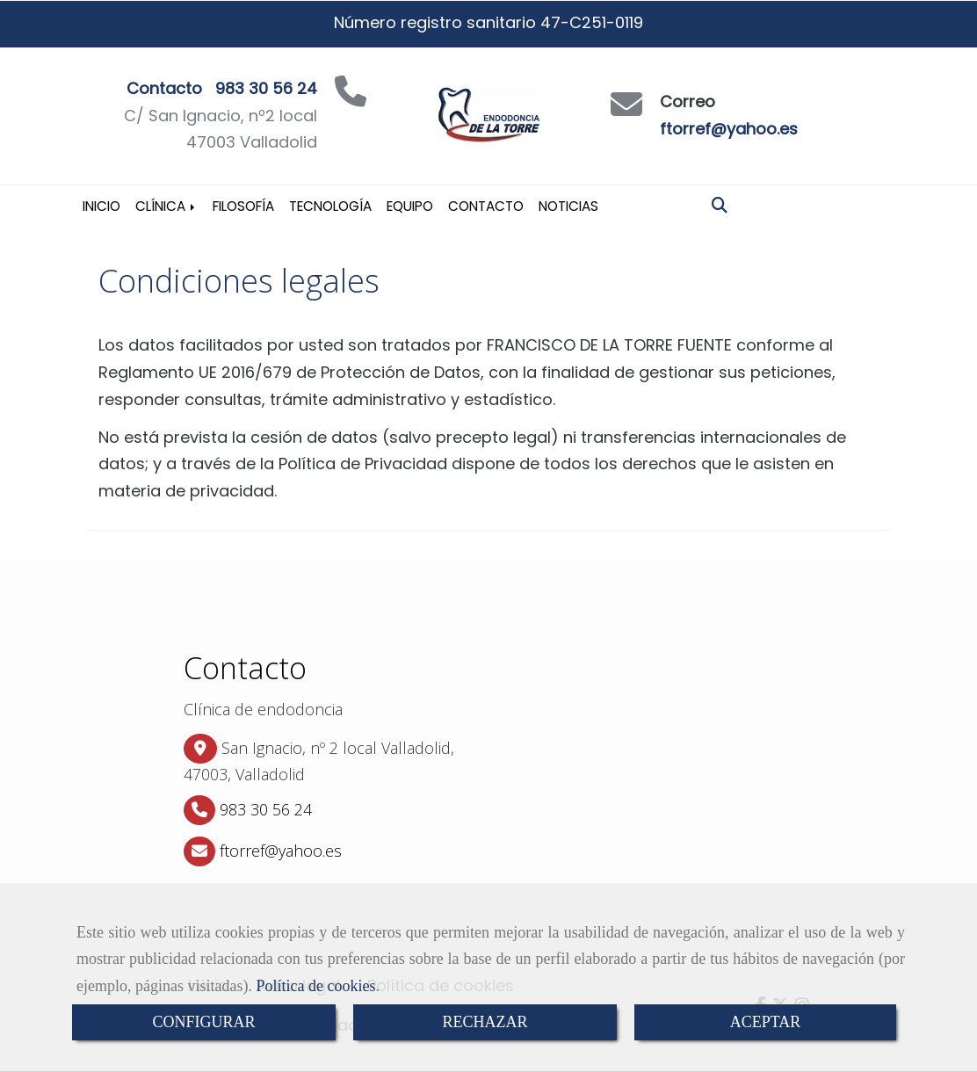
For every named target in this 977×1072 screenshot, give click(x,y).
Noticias (568, 206)
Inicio (101, 206)
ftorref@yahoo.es (729, 129)
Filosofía (243, 206)
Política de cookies (315, 986)
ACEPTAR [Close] (765, 1022)
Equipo (410, 206)
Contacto (486, 206)
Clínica (166, 206)
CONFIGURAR (203, 1022)
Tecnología (330, 206)
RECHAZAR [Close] (484, 1022)
